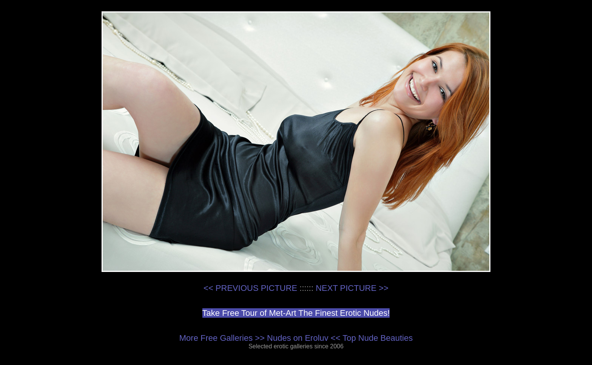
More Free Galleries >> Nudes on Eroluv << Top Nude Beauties (296, 338)
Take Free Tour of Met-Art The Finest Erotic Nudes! (296, 313)
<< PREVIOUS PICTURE (250, 288)
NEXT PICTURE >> (352, 288)
